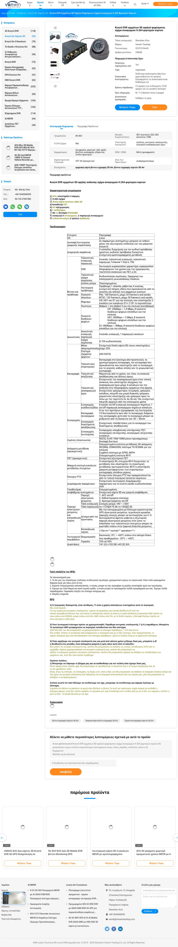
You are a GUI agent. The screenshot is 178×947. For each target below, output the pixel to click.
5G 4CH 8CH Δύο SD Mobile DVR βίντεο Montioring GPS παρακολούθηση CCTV (65, 854)
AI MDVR (20, 118)
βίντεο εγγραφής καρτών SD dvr (65, 721)
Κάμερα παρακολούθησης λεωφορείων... (20, 86)
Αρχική (4, 890)
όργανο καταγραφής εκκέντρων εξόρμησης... (20, 68)
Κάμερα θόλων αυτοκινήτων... (20, 94)
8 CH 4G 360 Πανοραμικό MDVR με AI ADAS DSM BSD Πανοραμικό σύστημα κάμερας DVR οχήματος (45, 895)
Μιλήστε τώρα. (165, 4)
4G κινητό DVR (20, 31)
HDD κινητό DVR (20, 80)
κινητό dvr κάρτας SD (20, 36)
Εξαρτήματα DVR (20, 113)
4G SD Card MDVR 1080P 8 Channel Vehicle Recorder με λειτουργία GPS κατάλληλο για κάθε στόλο (23, 157)
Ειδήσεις (5, 907)
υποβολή (66, 772)
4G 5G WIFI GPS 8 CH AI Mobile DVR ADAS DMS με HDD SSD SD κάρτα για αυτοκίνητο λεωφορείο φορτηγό (83, 922)
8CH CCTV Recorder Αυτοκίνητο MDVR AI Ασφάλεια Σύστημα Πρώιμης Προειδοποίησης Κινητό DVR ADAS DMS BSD (45, 918)
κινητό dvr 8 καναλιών (20, 41)
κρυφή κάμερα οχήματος (20, 100)
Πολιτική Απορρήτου (11, 919)
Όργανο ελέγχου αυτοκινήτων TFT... (20, 107)
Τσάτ (20, 214)
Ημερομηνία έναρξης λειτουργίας (40, 906)
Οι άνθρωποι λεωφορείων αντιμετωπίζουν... (20, 54)
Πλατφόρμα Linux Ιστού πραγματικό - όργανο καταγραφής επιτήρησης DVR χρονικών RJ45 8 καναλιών (82, 895)
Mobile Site (6, 915)
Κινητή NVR (20, 61)
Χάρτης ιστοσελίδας (10, 911)
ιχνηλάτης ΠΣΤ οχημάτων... (20, 125)
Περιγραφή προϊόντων (87, 126)
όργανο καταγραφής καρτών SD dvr (139, 721)
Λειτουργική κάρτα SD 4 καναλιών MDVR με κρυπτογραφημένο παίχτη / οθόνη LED (110, 854)
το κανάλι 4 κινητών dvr (20, 46)
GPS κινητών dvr (20, 74)
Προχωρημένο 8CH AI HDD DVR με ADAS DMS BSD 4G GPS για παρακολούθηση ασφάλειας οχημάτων (83, 908)
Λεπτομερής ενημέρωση (61, 126)
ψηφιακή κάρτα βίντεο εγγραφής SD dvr (101, 721)
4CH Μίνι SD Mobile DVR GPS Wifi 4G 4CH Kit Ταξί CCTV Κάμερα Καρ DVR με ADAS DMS (25, 147)
